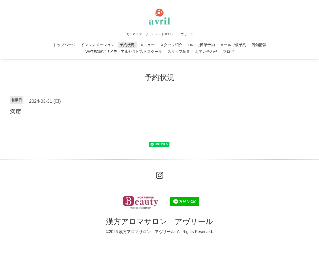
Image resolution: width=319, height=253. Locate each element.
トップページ (64, 45)
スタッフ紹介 (171, 45)
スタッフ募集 (178, 51)
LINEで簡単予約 (201, 45)
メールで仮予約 (233, 45)
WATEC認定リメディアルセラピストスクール (123, 51)
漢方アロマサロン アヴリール (159, 221)
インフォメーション (97, 45)
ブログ (228, 51)
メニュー (147, 45)
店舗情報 (258, 45)
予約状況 (127, 45)
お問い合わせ (206, 51)
